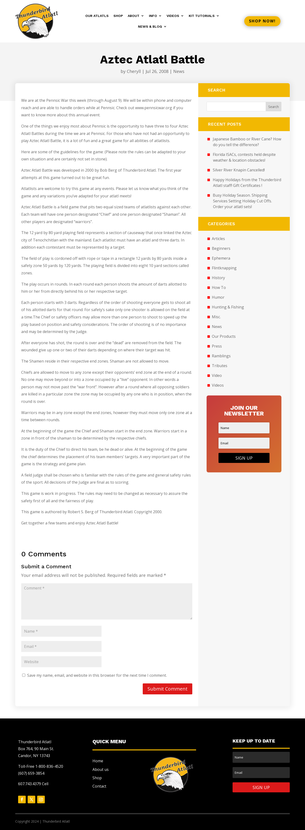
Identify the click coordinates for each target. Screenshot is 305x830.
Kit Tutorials (202, 16)
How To (219, 287)
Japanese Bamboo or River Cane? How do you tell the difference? (247, 141)
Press (217, 346)
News (178, 71)
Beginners (221, 248)
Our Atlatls (97, 16)
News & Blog (150, 26)
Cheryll (134, 71)
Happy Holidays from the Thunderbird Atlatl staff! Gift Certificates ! (247, 182)
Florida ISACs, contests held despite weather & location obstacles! (244, 157)
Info (153, 16)
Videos (173, 16)
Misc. (216, 316)
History (218, 277)
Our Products (224, 336)
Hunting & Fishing (228, 307)
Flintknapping (224, 268)
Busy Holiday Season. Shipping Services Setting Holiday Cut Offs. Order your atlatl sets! (242, 201)
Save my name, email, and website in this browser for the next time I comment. (97, 675)
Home (97, 760)
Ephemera (221, 258)
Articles (218, 238)
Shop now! (262, 21)
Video (217, 375)
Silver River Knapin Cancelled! (239, 170)
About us (100, 769)
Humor (218, 297)
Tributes (219, 365)
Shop (118, 16)
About (133, 16)
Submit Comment (167, 689)
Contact (99, 786)
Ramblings (221, 356)
